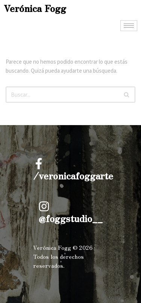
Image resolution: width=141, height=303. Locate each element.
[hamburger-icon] (128, 25)
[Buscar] (62, 95)
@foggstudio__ (70, 218)
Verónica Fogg (35, 8)
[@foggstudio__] (44, 206)
